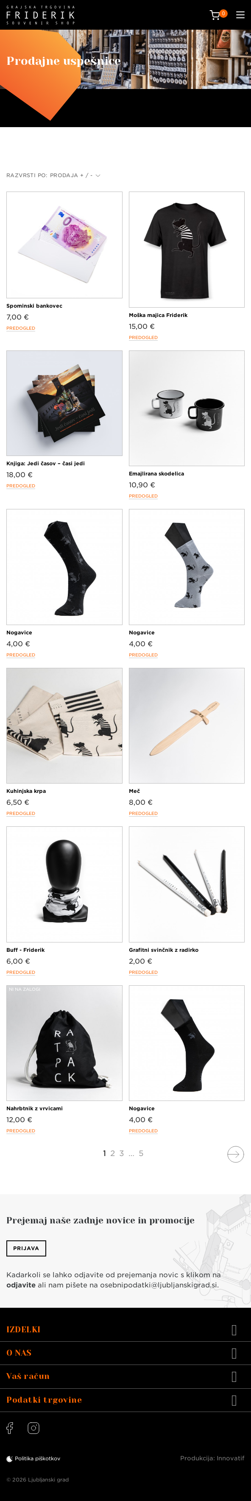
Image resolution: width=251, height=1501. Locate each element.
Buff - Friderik (25, 950)
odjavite (21, 1285)
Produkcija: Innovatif (212, 1458)
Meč (134, 791)
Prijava (26, 1248)
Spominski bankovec (34, 306)
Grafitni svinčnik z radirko (163, 950)
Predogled (20, 328)
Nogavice (19, 632)
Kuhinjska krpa (26, 791)
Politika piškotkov (37, 1458)
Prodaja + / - (75, 175)
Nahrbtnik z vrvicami (34, 1108)
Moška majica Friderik (158, 315)
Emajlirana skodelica (156, 473)
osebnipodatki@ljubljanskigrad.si (158, 1285)
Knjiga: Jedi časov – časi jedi (45, 463)
